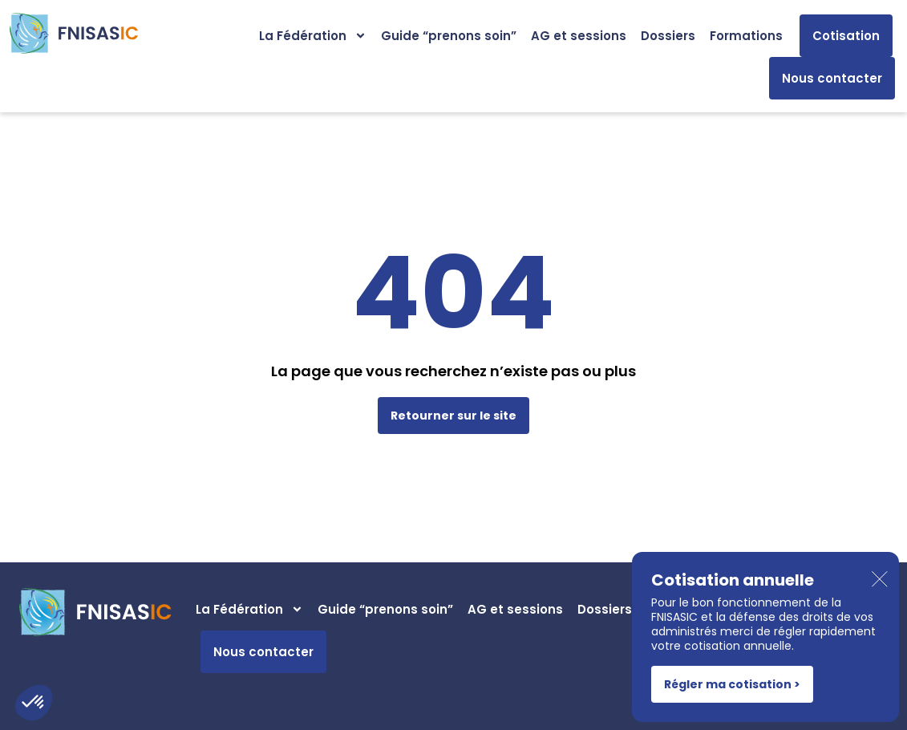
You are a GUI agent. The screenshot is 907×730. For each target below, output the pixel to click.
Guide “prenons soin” (448, 35)
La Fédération (312, 36)
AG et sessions (578, 35)
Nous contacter (832, 78)
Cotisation (846, 35)
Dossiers (668, 35)
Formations (746, 35)
